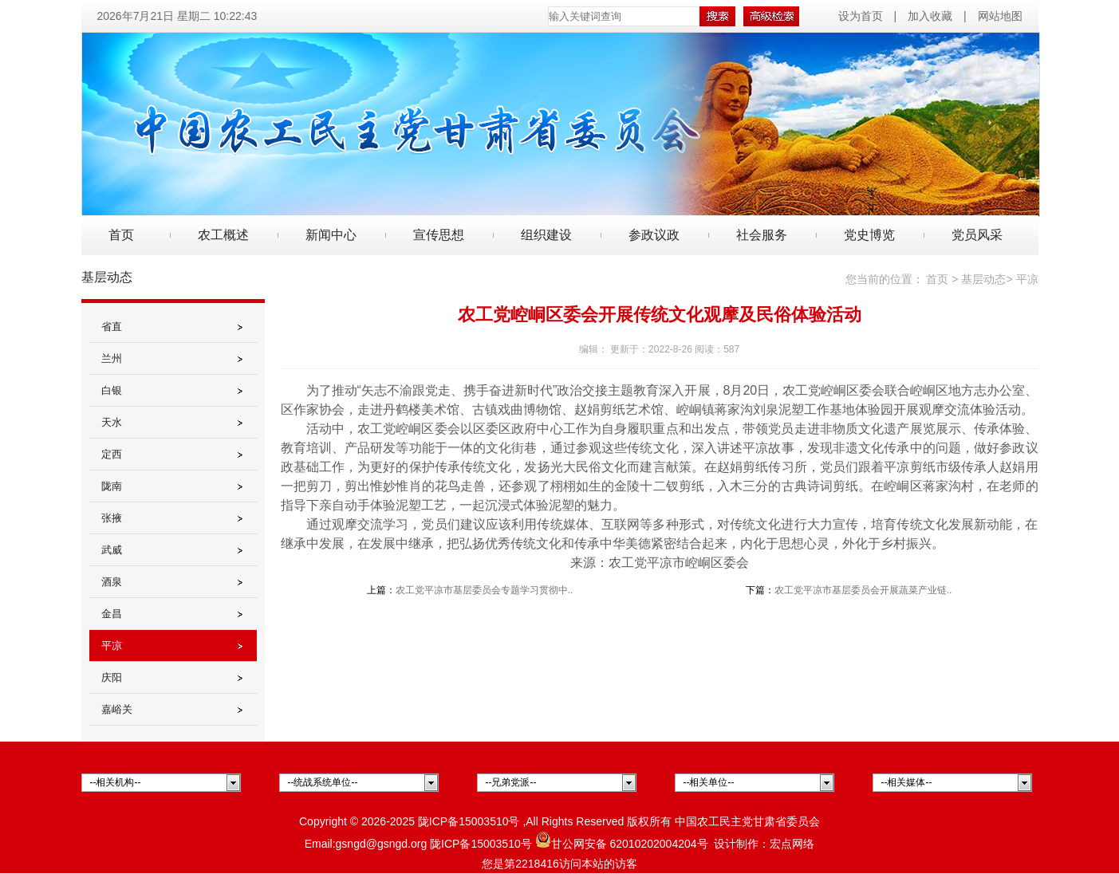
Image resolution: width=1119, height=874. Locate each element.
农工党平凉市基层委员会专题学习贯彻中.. (484, 590)
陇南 (111, 486)
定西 (111, 454)
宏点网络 (792, 843)
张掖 (111, 518)
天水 (111, 422)
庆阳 (111, 677)
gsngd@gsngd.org (382, 843)
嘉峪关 (116, 709)
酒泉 (111, 582)
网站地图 (1000, 16)
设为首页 (862, 16)
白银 (111, 390)
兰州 (111, 358)
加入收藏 (930, 16)
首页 (121, 235)
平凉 (111, 646)
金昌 (111, 614)
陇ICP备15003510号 (469, 821)
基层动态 (983, 279)
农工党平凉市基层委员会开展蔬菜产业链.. (863, 590)
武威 (111, 550)
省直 (111, 327)
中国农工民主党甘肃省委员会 (747, 821)
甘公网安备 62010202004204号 (621, 843)
